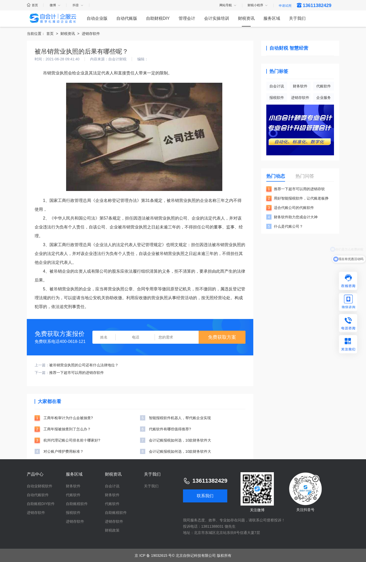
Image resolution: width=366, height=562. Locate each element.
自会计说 (276, 86)
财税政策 (112, 530)
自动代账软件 (38, 495)
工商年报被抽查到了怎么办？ (67, 429)
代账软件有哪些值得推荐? (170, 429)
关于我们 (297, 18)
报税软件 (276, 97)
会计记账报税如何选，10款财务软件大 (180, 440)
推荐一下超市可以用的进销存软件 (76, 373)
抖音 (78, 5)
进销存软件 (91, 33)
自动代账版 (126, 18)
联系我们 (205, 496)
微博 (55, 5)
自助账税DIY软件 (41, 504)
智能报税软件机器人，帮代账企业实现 (180, 418)
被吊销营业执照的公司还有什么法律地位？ (83, 365)
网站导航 (228, 5)
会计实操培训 (216, 18)
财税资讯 (246, 18)
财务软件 (300, 86)
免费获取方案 (222, 337)
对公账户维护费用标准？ (63, 451)
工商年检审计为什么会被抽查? (68, 418)
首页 (32, 5)
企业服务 (323, 97)
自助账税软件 (77, 504)
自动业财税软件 (39, 486)
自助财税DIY (158, 18)
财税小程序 (258, 5)
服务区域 (271, 18)
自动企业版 (97, 18)
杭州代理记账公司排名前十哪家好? (71, 440)
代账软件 (323, 86)
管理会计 (187, 18)
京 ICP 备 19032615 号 (153, 555)
